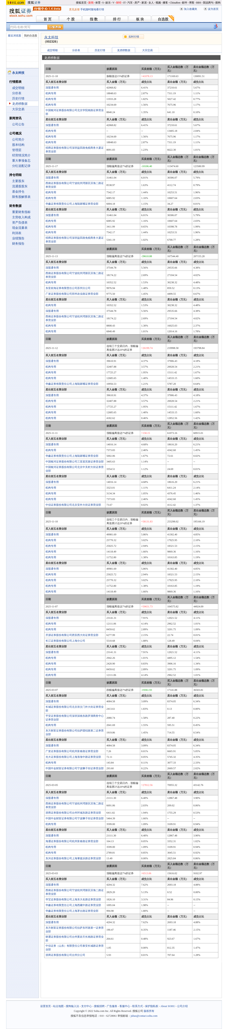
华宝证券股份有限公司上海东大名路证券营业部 (73, 899)
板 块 (140, 19)
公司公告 (18, 124)
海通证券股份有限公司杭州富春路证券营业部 (72, 841)
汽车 (130, 2)
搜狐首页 (81, 2)
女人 (151, 2)
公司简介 (18, 139)
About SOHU (167, 1006)
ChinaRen (175, 2)
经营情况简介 (21, 155)
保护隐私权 (151, 1006)
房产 (137, 2)
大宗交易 (18, 109)
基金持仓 (18, 191)
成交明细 (18, 88)
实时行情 (134, 36)
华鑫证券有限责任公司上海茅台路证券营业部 (72, 910)
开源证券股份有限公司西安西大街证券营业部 (72, 635)
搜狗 (218, 2)
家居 (144, 2)
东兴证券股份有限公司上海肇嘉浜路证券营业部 (73, 858)
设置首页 (45, 1006)
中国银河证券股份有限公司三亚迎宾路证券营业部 (75, 461)
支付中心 (86, 1006)
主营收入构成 (21, 217)
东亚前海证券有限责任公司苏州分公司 (68, 288)
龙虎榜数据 (20, 103)
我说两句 (208, 2)
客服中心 (125, 1006)
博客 (191, 2)
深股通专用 (52, 87)
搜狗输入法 (72, 1006)
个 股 (71, 19)
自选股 (163, 19)
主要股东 (18, 181)
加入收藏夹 (190, 9)
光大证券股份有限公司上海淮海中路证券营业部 (73, 756)
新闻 (91, 2)
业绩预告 (18, 238)
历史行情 (18, 98)
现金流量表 (20, 227)
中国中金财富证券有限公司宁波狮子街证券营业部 (75, 768)
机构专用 (51, 93)
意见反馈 (74, 9)
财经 (118, 2)
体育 (98, 2)
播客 (165, 2)
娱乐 (108, 2)
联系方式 (137, 1006)
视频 (158, 2)
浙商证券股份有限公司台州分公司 (65, 955)
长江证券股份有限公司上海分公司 (65, 640)
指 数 (94, 19)
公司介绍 (182, 1006)
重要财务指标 (21, 212)
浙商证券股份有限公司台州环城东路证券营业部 (73, 812)
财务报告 (18, 243)
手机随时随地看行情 (92, 9)
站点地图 (58, 1006)
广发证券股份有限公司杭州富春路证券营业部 (72, 751)
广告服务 (112, 1006)
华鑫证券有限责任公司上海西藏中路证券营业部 (73, 905)
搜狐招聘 (99, 1006)
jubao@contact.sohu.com (144, 1015)
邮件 (184, 2)
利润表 (16, 233)
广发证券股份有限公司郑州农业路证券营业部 (72, 293)
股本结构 (18, 144)
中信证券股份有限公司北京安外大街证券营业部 (73, 504)
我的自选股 (30, 35)
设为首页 (213, 9)
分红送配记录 (21, 166)
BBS (198, 2)
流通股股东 (20, 186)
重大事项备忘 (21, 160)
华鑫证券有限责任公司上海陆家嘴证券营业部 (72, 203)
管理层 (16, 150)
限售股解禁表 (21, 197)
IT (124, 2)
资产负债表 (20, 222)
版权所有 (149, 1011)
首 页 (47, 19)
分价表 (16, 93)
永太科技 (51, 37)
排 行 (117, 19)
